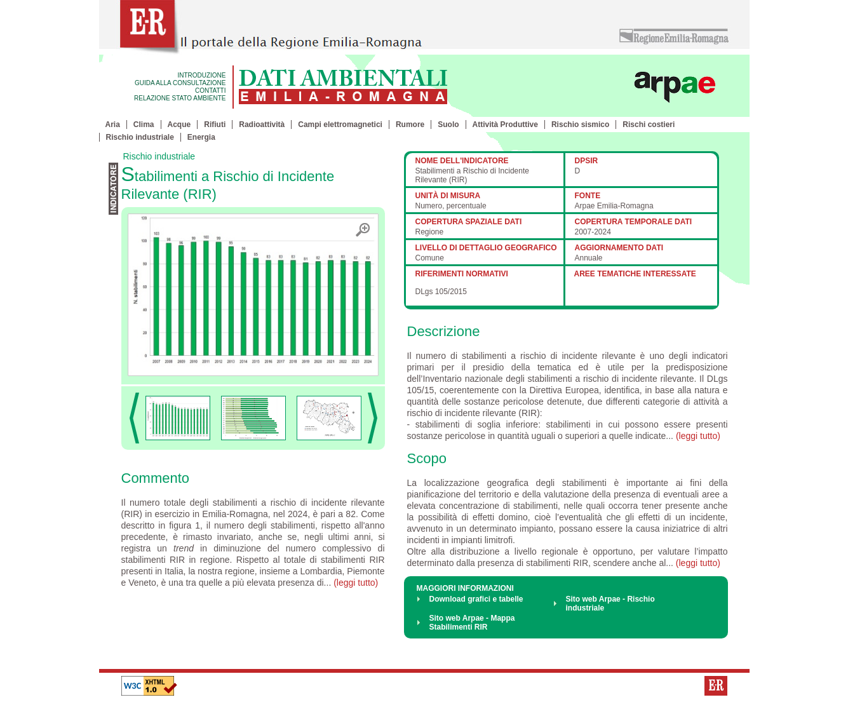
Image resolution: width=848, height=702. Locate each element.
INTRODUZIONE (201, 75)
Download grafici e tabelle (476, 599)
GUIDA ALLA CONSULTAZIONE (180, 82)
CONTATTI (210, 90)
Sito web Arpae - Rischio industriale (610, 603)
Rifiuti (214, 124)
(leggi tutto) (355, 582)
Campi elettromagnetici (340, 124)
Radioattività (262, 124)
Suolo (448, 124)
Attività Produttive (505, 124)
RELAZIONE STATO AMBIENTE (179, 98)
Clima (143, 124)
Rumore (410, 124)
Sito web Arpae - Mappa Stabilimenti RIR (472, 622)
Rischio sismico (580, 124)
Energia (201, 137)
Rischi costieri (649, 124)
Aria (112, 124)
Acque (179, 124)
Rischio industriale (140, 137)
